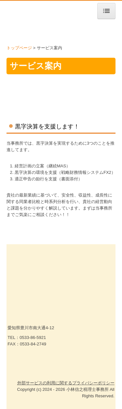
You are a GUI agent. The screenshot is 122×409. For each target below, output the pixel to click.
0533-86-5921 (33, 337)
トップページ (19, 47)
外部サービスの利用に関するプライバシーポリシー (66, 382)
